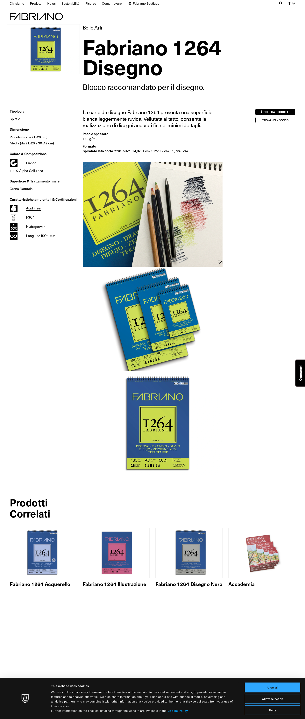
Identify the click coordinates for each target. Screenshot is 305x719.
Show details (204, 711)
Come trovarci (112, 3)
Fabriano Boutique (146, 3)
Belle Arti (92, 27)
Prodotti (35, 3)
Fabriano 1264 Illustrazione (114, 583)
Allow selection (272, 687)
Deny (272, 698)
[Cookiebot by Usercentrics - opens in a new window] (25, 711)
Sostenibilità (70, 3)
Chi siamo (17, 3)
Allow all (273, 675)
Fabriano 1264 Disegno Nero (188, 583)
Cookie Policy (177, 698)
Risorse (90, 3)
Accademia (241, 583)
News (51, 3)
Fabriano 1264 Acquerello (40, 583)
